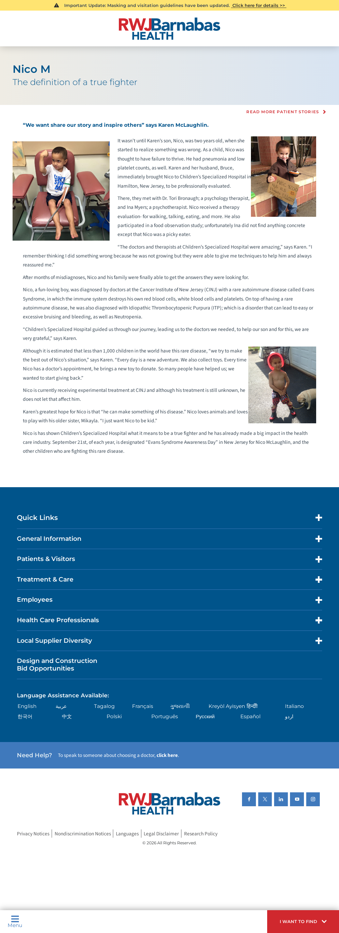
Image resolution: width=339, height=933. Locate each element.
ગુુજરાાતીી (180, 706)
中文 (67, 716)
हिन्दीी (252, 706)
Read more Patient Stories (282, 112)
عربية (61, 706)
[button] (303, 921)
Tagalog (104, 706)
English (27, 706)
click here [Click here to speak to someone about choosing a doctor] (167, 755)
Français (142, 706)
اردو (289, 716)
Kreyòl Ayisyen (227, 706)
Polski (114, 716)
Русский (205, 716)
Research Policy (201, 833)
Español (250, 716)
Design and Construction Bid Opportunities (57, 664)
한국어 (25, 716)
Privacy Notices (33, 833)
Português (164, 716)
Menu (15, 921)
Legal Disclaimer (161, 833)
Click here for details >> (258, 5)
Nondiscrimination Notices (83, 833)
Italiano (294, 706)
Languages (127, 833)
